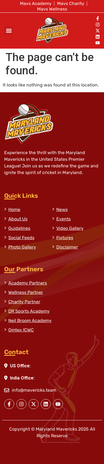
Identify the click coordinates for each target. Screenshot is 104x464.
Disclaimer (67, 247)
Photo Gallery (22, 247)
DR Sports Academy (29, 311)
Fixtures (64, 237)
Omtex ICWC (21, 330)
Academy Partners (27, 283)
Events (63, 219)
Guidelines (19, 228)
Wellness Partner (25, 292)
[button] (8, 30)
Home (14, 209)
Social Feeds (21, 237)
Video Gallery (69, 228)
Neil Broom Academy (30, 320)
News (62, 209)
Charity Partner (24, 301)
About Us (17, 219)
